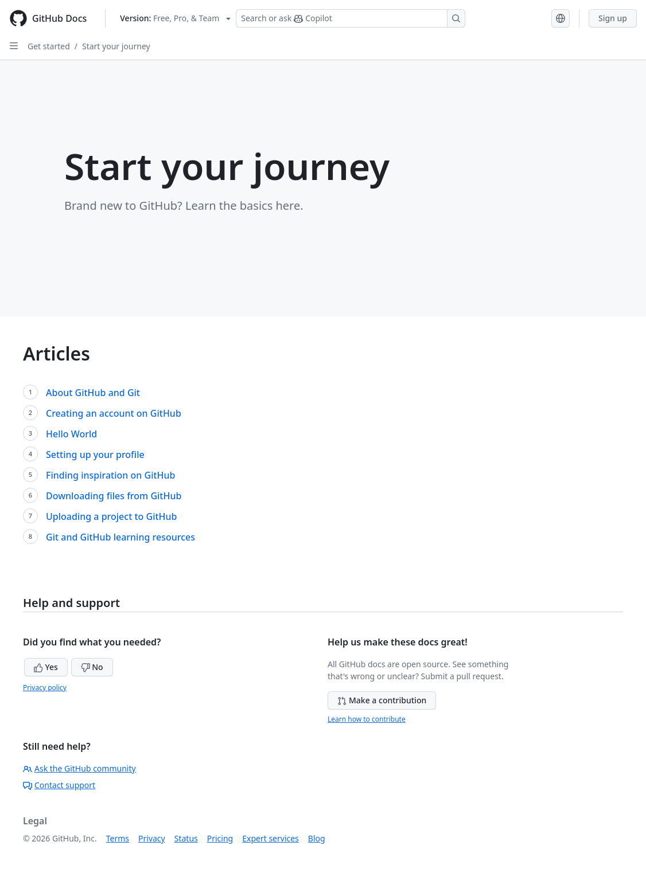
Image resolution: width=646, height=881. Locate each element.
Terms (117, 838)
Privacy (151, 838)
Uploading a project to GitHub (111, 516)
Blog (316, 838)
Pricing (220, 838)
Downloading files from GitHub (113, 496)
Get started (49, 46)
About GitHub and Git (93, 392)
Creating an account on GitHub (113, 413)
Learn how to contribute (367, 719)
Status (186, 838)
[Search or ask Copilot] (350, 18)
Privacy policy (45, 687)
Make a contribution (381, 700)
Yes (46, 666)
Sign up (612, 18)
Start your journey (116, 46)
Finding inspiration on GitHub (111, 475)
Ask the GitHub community (79, 768)
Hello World (71, 434)
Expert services (270, 838)
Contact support (59, 785)
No (92, 666)
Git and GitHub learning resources (120, 537)
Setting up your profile (95, 454)
